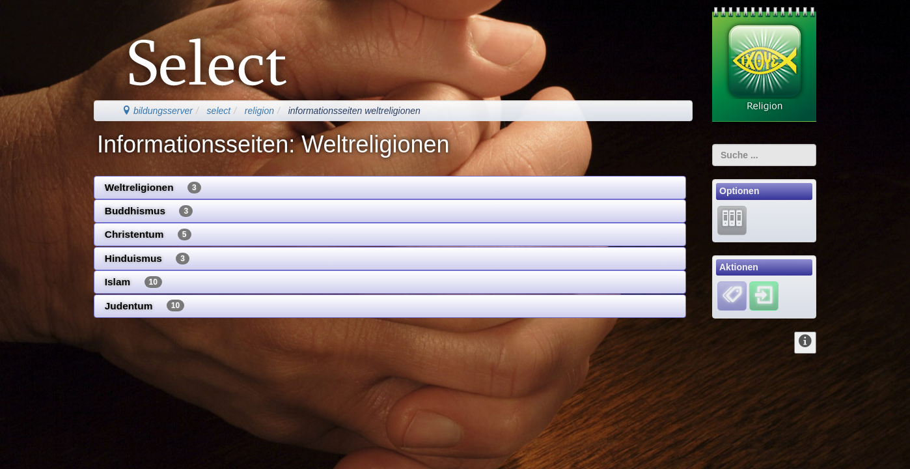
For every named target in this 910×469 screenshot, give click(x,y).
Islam (133, 282)
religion (259, 111)
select (219, 111)
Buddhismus (149, 211)
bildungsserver (157, 111)
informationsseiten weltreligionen (354, 111)
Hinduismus (147, 258)
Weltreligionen (153, 187)
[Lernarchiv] (732, 219)
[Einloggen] (764, 296)
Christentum (148, 234)
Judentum (144, 305)
